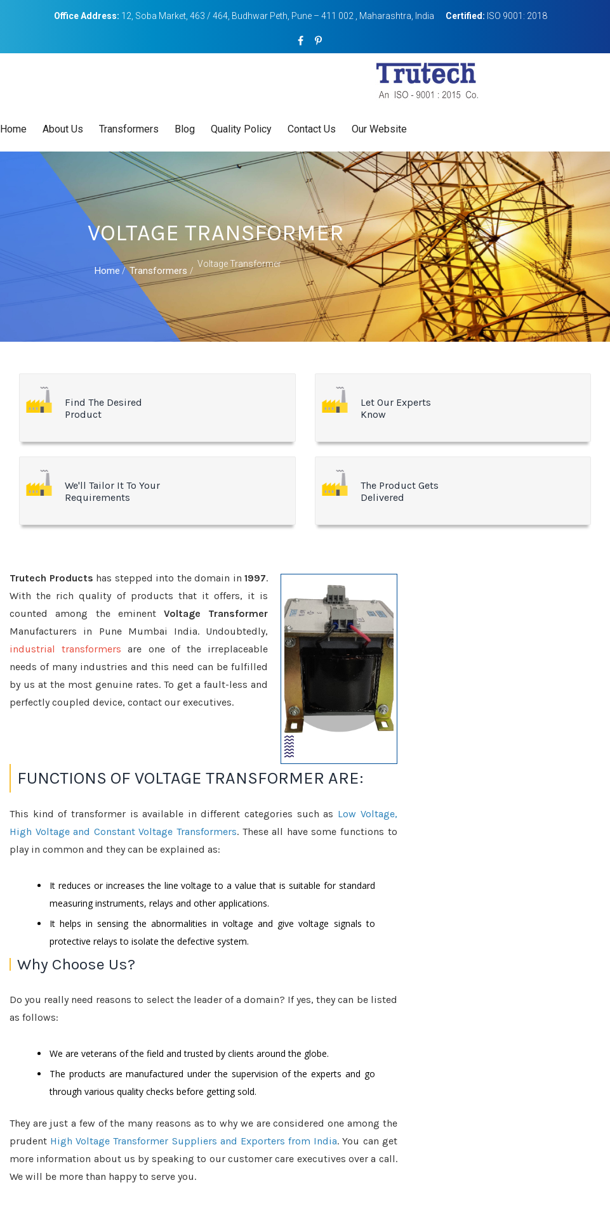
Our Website (379, 129)
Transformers (129, 129)
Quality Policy (241, 129)
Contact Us (312, 129)
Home (13, 129)
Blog (185, 129)
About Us (63, 129)
